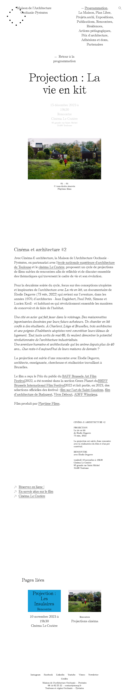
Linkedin (60, 674)
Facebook (48, 674)
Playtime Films (48, 403)
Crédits (64, 678)
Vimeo (82, 674)
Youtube (71, 674)
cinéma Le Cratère (51, 267)
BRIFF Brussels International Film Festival (61, 382)
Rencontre (64, 114)
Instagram (35, 674)
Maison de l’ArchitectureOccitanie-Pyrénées (34, 10)
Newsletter (93, 674)
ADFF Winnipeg (85, 394)
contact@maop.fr (73, 685)
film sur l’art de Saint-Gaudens (81, 389)
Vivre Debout (63, 394)
